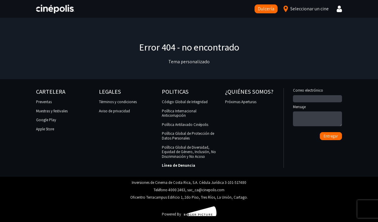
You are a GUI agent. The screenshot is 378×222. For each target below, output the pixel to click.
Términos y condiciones (118, 101)
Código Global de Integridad (185, 101)
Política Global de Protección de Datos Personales (188, 136)
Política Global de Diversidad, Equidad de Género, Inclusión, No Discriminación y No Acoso (189, 152)
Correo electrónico (317, 94)
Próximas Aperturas (240, 101)
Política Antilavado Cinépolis (185, 124)
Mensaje (317, 116)
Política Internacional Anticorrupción (179, 113)
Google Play (46, 119)
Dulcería (266, 9)
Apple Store (45, 129)
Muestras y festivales (52, 111)
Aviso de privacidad (114, 111)
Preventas (44, 101)
